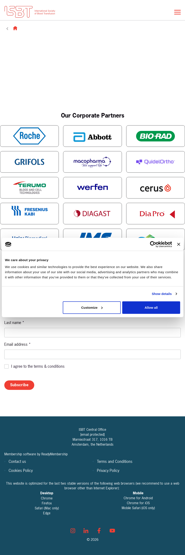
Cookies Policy (21, 470)
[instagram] (72, 530)
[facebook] (99, 530)
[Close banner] (178, 244)
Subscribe (19, 385)
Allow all (151, 307)
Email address (17, 344)
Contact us (17, 461)
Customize (92, 307)
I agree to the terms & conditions (38, 366)
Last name (14, 322)
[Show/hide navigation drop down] (177, 12)
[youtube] (112, 530)
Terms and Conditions (114, 461)
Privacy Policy (108, 470)
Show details (162, 294)
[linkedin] (86, 530)
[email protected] (92, 434)
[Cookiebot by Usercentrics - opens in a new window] (153, 244)
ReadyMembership (54, 454)
